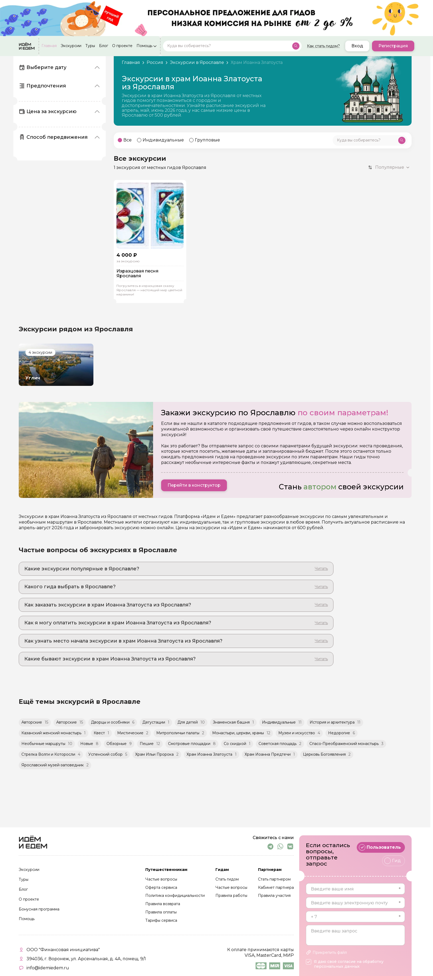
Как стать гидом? (323, 46)
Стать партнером (274, 879)
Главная (49, 46)
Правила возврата (162, 904)
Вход (357, 45)
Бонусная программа (39, 909)
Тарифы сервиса (161, 921)
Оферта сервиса (161, 888)
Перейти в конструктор (194, 485)
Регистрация (393, 45)
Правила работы (231, 896)
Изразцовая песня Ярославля (137, 273)
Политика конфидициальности (175, 896)
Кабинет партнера (276, 888)
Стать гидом (227, 879)
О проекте (122, 46)
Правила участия (274, 896)
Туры (90, 46)
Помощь (144, 46)
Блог (103, 46)
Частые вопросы (161, 879)
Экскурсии (71, 46)
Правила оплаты (161, 912)
